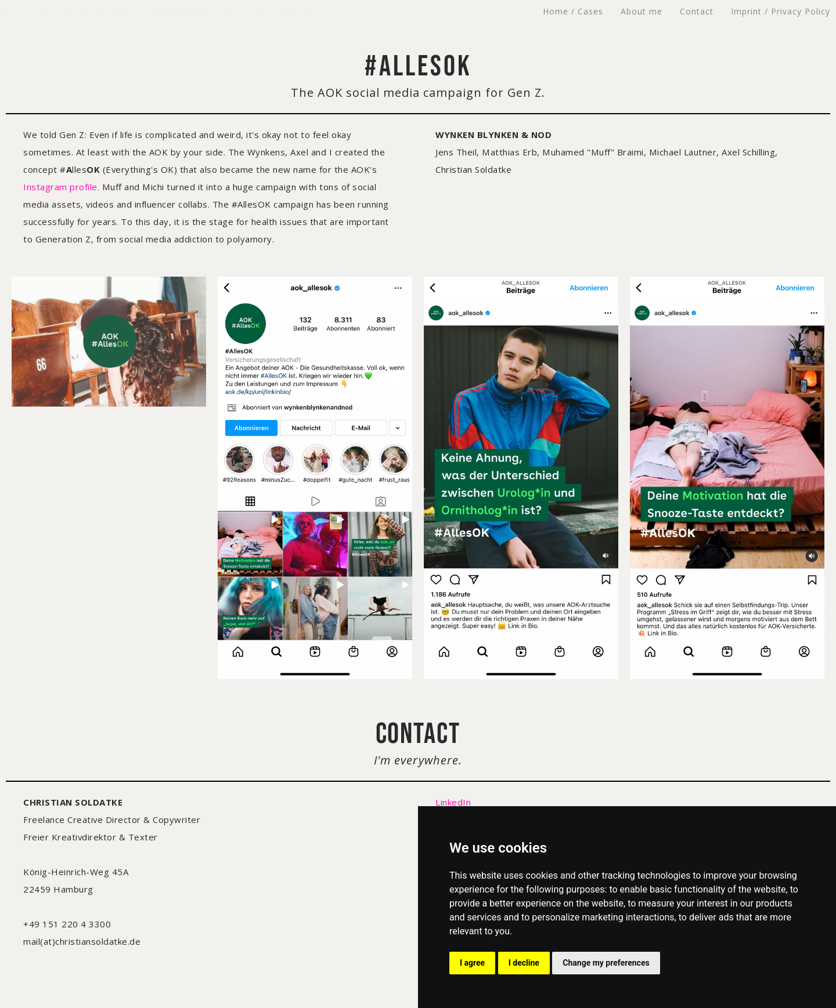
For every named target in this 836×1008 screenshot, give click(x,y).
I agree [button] (472, 962)
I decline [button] (524, 962)
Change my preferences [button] (606, 962)
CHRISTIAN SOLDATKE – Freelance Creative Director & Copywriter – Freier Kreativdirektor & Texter (162, 11)
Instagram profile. (61, 187)
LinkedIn (453, 802)
